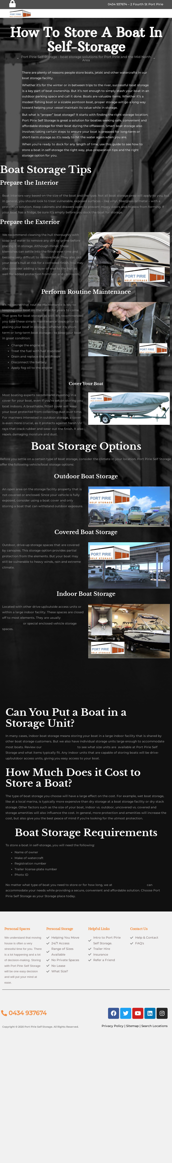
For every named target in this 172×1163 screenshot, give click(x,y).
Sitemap (132, 1026)
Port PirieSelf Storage (129, 885)
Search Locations (154, 1026)
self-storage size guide (60, 747)
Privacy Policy (112, 1026)
